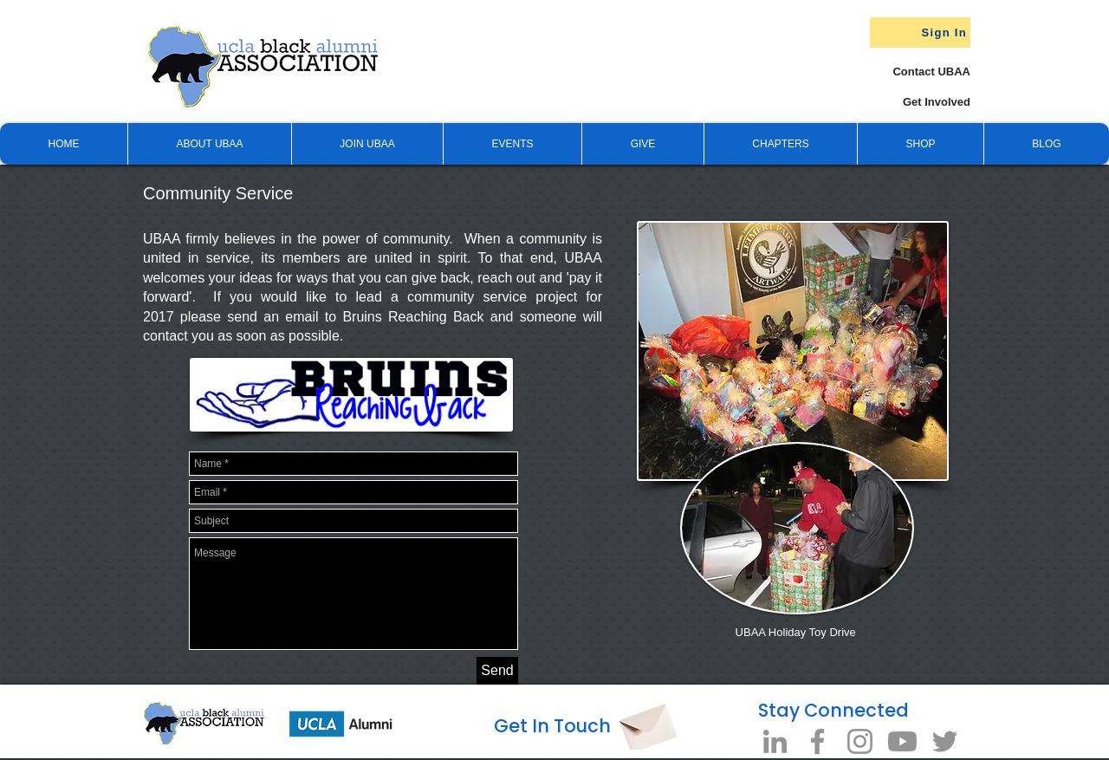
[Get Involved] (905, 102)
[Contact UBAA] (914, 71)
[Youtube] (902, 741)
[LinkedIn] (775, 741)
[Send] (497, 671)
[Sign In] (920, 32)
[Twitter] (945, 741)
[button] (642, 144)
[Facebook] (817, 741)
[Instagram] (860, 741)
